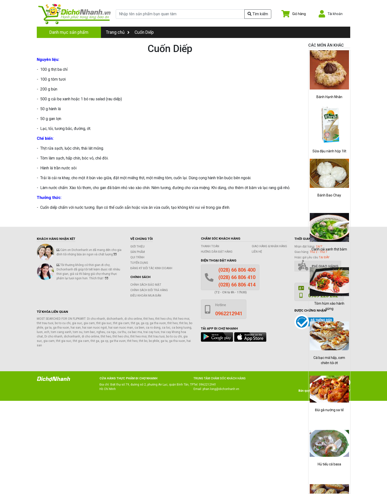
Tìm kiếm (258, 14)
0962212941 (207, 384)
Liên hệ (257, 251)
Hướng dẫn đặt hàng (216, 251)
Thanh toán (210, 246)
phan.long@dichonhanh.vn (221, 389)
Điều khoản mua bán (145, 295)
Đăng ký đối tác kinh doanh (151, 268)
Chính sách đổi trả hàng (149, 290)
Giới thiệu (137, 246)
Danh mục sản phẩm (68, 32)
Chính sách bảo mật (145, 284)
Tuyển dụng (139, 263)
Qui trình (137, 257)
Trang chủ (118, 32)
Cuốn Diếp (144, 32)
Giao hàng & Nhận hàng (269, 246)
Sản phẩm (137, 252)
